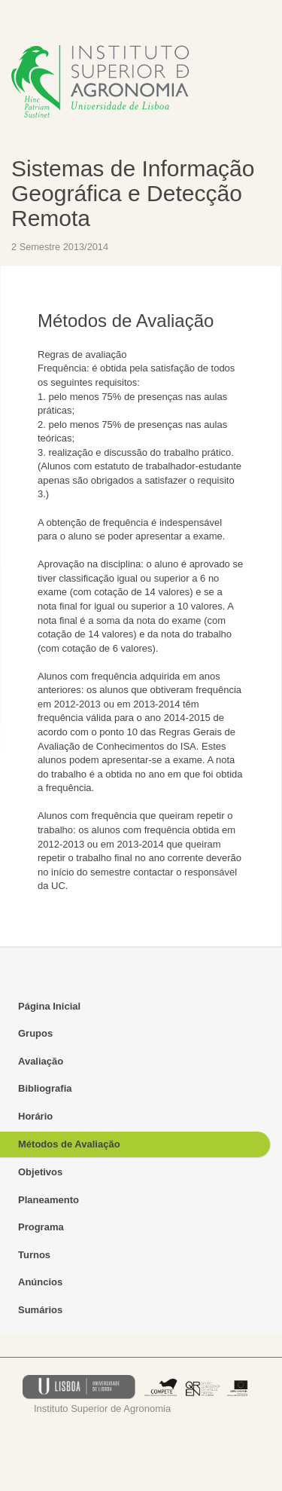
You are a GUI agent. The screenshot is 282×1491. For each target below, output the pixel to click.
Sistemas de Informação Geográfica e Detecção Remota (132, 193)
